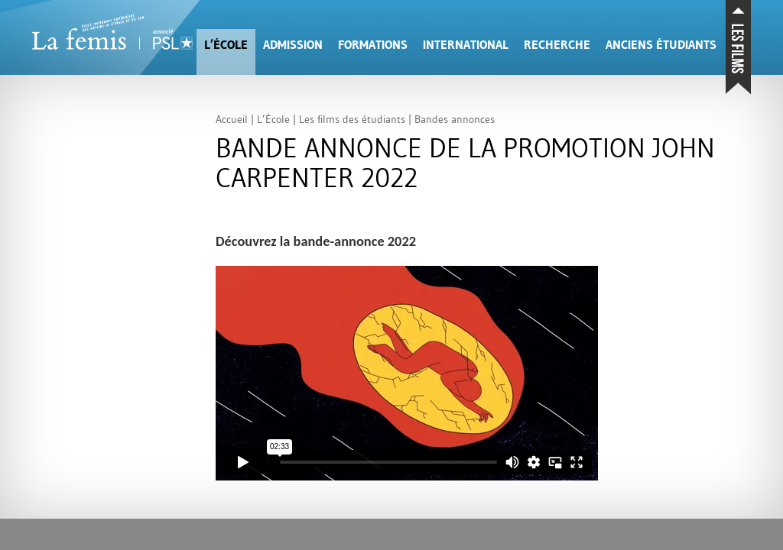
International (465, 45)
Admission (293, 45)
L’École (226, 45)
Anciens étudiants (661, 45)
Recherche (557, 45)
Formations (373, 45)
